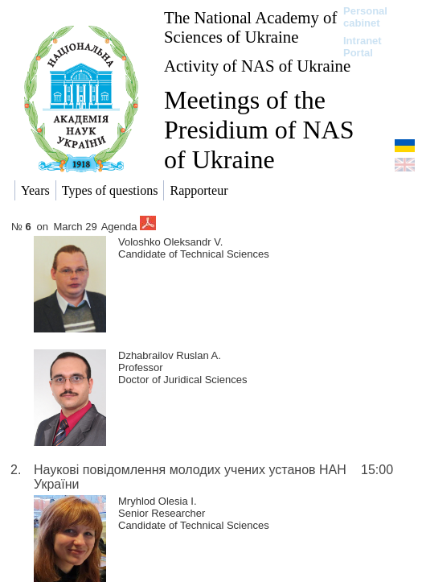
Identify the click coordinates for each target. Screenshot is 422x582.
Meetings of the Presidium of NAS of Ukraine (259, 129)
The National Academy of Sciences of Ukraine (250, 27)
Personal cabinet (365, 17)
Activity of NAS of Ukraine (257, 65)
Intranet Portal (362, 47)
